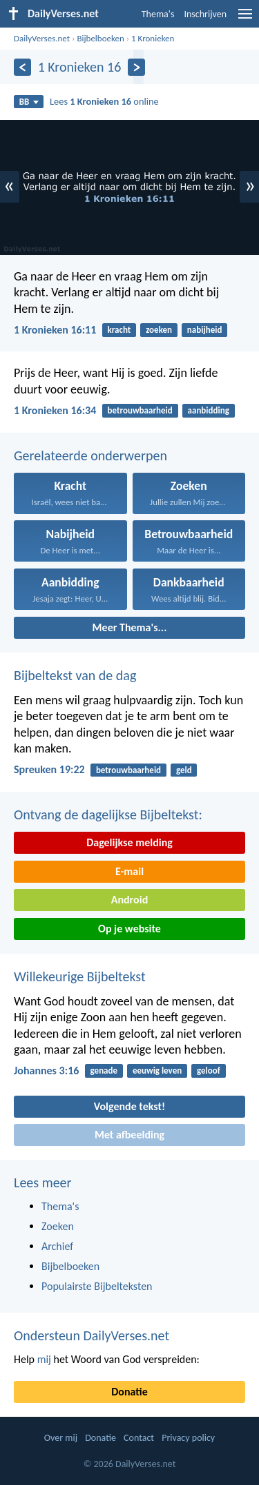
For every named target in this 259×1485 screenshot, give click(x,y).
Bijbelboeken (100, 38)
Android (129, 899)
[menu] (245, 19)
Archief (57, 1246)
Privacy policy (188, 1438)
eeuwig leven (157, 1070)
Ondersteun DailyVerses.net (91, 1335)
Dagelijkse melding (129, 842)
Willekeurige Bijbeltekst (80, 976)
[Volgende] (136, 67)
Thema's (158, 14)
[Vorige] (22, 67)
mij (44, 1359)
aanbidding (208, 410)
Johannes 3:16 (46, 1070)
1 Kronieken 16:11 (55, 329)
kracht (119, 330)
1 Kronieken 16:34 (55, 410)
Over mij (60, 1438)
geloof (208, 1070)
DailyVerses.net (42, 38)
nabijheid (204, 330)
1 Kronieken (152, 38)
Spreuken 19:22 (49, 769)
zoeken (159, 330)
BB (29, 101)
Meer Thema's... (130, 627)
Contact (139, 1438)
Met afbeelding (129, 1134)
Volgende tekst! (129, 1106)
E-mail (129, 871)
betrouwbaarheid (140, 410)
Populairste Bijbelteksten (97, 1286)
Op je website (129, 928)
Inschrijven (205, 14)
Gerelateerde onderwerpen (90, 455)
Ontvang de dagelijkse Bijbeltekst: (108, 814)
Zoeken (57, 1226)
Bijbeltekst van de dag (75, 675)
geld (184, 770)
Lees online (104, 101)
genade (103, 1070)
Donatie (129, 1391)
